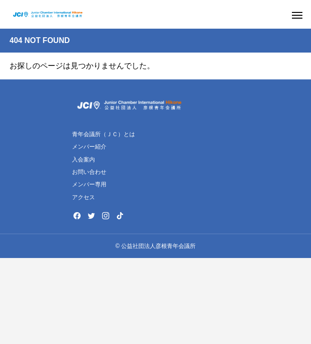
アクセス (83, 197)
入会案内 (83, 159)
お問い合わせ (89, 172)
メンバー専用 (89, 184)
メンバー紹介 (89, 146)
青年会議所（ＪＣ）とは (103, 134)
